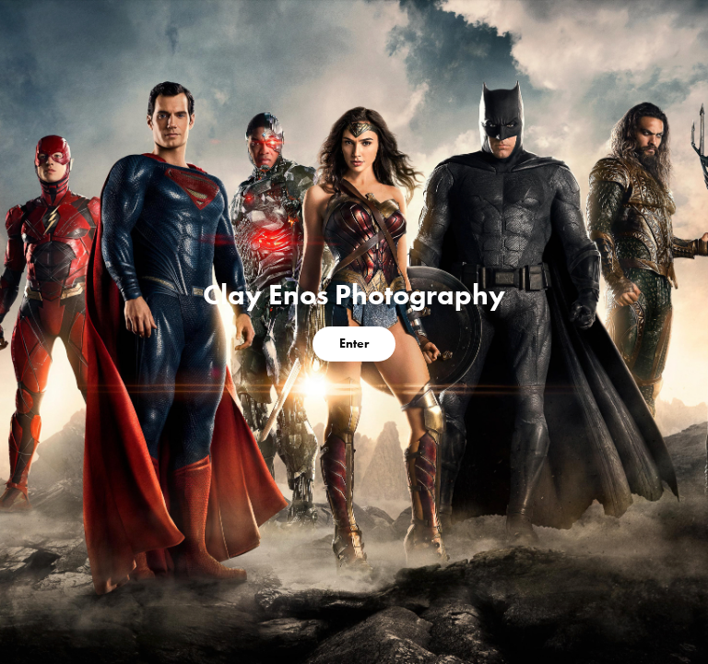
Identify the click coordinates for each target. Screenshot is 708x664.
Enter (354, 343)
